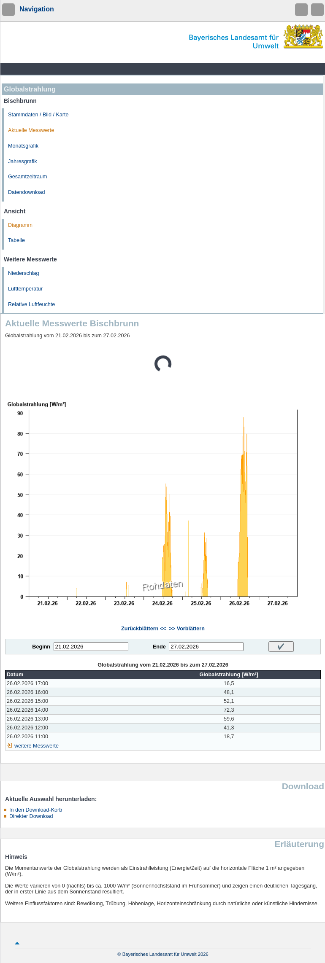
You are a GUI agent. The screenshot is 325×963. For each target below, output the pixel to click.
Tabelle (16, 240)
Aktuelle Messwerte (31, 130)
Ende (159, 647)
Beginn (41, 647)
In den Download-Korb (35, 810)
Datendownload (26, 192)
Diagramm (20, 225)
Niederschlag (23, 273)
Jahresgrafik (22, 161)
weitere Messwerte (36, 746)
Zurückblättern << (143, 629)
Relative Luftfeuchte (31, 304)
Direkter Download (31, 816)
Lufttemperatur (25, 289)
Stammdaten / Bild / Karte (38, 115)
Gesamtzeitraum (27, 177)
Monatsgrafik (23, 146)
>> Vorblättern (186, 629)
